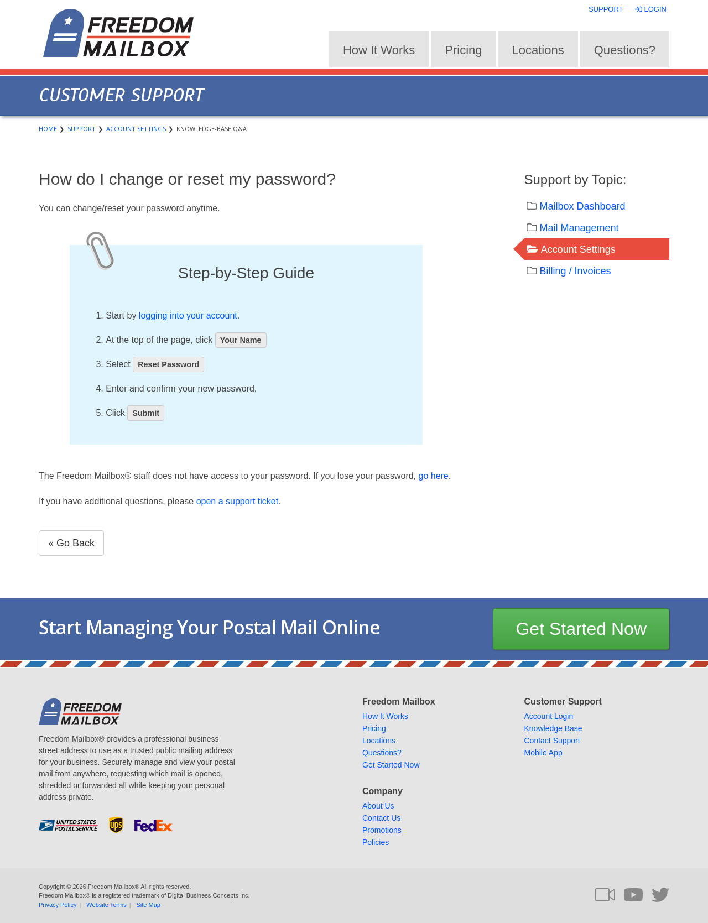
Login (652, 9)
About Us (378, 805)
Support (606, 9)
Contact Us (381, 818)
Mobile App (543, 752)
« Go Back (71, 543)
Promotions (382, 830)
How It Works (379, 50)
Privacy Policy (57, 904)
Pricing (463, 50)
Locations (538, 50)
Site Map (148, 904)
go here (434, 476)
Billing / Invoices (575, 271)
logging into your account (188, 315)
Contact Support (552, 740)
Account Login (549, 716)
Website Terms (106, 904)
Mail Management (579, 227)
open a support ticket (237, 501)
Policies (375, 842)
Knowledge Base (553, 728)
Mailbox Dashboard (583, 206)
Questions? (624, 50)
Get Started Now (581, 629)
